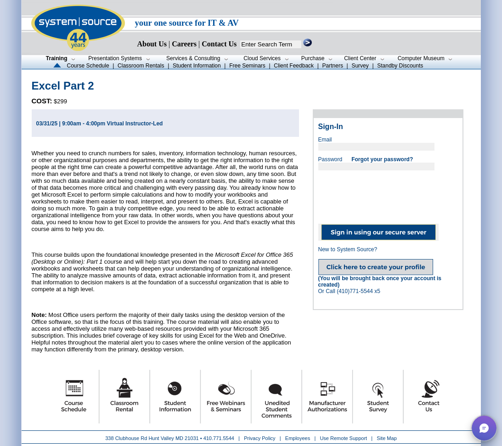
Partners (332, 65)
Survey (359, 65)
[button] (484, 428)
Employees (297, 438)
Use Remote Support (343, 438)
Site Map (386, 438)
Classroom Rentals (141, 65)
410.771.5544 (218, 438)
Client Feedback (294, 65)
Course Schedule (88, 65)
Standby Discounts (400, 65)
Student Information (197, 65)
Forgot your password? (382, 159)
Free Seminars (247, 65)
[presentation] (388, 194)
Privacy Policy (260, 438)
